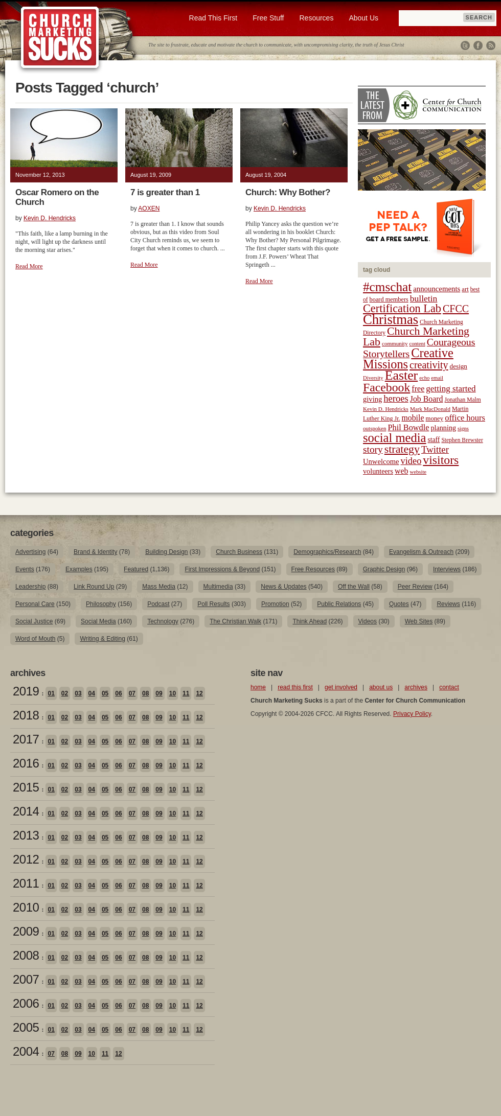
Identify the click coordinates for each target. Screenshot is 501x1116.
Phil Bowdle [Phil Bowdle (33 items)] (408, 427)
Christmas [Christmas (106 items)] (390, 319)
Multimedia (218, 586)
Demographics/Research (327, 551)
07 (132, 693)
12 (199, 693)
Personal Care (35, 604)
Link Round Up (94, 586)
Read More (29, 266)
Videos (367, 621)
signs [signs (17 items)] (463, 428)
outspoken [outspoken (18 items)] (374, 428)
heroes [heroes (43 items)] (395, 398)
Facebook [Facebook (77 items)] (386, 387)
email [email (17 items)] (437, 378)
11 (186, 693)
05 (105, 693)
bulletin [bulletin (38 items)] (424, 298)
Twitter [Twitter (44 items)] (435, 449)
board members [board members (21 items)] (389, 299)
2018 (26, 715)
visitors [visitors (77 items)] (441, 460)
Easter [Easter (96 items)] (401, 375)
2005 (26, 1027)
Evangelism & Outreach (421, 551)
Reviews (448, 604)
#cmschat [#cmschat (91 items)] (387, 287)
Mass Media (158, 586)
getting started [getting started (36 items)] (450, 388)
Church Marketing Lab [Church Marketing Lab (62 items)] (416, 336)
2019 (26, 691)
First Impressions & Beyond (222, 569)
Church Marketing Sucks (60, 38)
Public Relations (339, 604)
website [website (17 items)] (418, 472)
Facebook (478, 45)
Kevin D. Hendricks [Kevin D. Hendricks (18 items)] (385, 409)
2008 (26, 955)
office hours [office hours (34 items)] (465, 418)
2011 (26, 883)
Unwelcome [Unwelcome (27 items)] (381, 461)
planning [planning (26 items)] (443, 428)
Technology (162, 621)
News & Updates (283, 586)
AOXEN (149, 208)
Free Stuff (268, 18)
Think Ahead (309, 621)
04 (91, 693)
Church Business (239, 551)
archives (415, 687)
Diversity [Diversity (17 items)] (373, 378)
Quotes (399, 604)
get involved (341, 687)
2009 (26, 931)
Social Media (98, 621)
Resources (316, 18)
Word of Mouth (35, 638)
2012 (26, 859)
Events (24, 569)
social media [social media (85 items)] (394, 438)
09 (158, 693)
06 (118, 693)
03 (78, 693)
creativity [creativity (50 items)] (428, 364)
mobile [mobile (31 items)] (412, 417)
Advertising (30, 551)
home (258, 687)
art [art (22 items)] (465, 289)
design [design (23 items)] (458, 366)
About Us (363, 18)
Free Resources (313, 569)
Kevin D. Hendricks (50, 218)
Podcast (158, 604)
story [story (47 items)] (373, 449)
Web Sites (418, 621)
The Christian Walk (235, 621)
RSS (491, 45)
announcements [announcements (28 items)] (436, 289)
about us (381, 687)
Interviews (447, 569)
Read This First (213, 18)
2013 (26, 835)
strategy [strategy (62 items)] (402, 449)
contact (449, 687)
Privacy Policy (412, 713)
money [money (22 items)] (434, 418)
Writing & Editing (102, 638)
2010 (26, 907)
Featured (136, 569)
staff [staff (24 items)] (434, 440)
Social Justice (34, 621)
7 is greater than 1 (165, 192)
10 (172, 693)
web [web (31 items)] (401, 471)
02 (64, 693)
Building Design (166, 551)
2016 (26, 763)
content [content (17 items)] (417, 343)
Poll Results (213, 604)
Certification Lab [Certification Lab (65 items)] (402, 308)
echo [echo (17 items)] (424, 378)
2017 (26, 739)
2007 (26, 979)
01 (51, 693)
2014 (26, 811)
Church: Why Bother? (287, 192)
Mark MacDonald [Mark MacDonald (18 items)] (430, 409)
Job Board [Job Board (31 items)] (426, 398)
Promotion (275, 604)
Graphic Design (384, 569)
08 (145, 693)
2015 (26, 787)
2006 (26, 1003)
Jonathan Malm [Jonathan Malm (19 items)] (463, 400)
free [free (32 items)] (418, 388)
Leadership (30, 586)
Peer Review (415, 586)
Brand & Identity (95, 551)
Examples (79, 569)
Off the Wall (354, 586)
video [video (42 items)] (411, 461)
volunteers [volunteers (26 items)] (378, 471)
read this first (295, 687)
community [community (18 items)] (394, 343)
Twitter (465, 45)
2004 (26, 1051)
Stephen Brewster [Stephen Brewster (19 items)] (462, 440)
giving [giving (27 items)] (372, 399)
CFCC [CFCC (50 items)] (456, 308)
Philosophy (101, 604)
